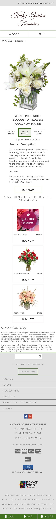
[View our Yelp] (30, 417)
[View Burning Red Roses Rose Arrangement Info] (28, 259)
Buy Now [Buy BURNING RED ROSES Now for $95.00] (28, 280)
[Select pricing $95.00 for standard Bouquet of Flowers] (11, 132)
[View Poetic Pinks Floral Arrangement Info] (28, 298)
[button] (28, 467)
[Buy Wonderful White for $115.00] (28, 190)
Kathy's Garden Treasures (28, 20)
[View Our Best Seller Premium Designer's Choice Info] (28, 220)
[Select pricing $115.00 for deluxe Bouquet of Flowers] (25, 132)
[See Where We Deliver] (28, 371)
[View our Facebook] (26, 417)
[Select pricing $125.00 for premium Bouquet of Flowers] (38, 132)
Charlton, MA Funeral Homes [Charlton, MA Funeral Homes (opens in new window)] (20, 495)
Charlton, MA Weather (13, 504)
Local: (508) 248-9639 (28, 438)
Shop (14, 34)
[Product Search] (28, 356)
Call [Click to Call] (9, 516)
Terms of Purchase (28, 508)
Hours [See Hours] (47, 516)
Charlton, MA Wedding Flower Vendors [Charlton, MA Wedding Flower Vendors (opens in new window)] (34, 499)
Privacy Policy (9, 508)
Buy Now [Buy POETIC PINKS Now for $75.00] (28, 319)
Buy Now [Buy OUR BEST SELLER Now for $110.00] (28, 240)
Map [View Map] (28, 516)
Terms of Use (47, 508)
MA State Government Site (40, 504)
